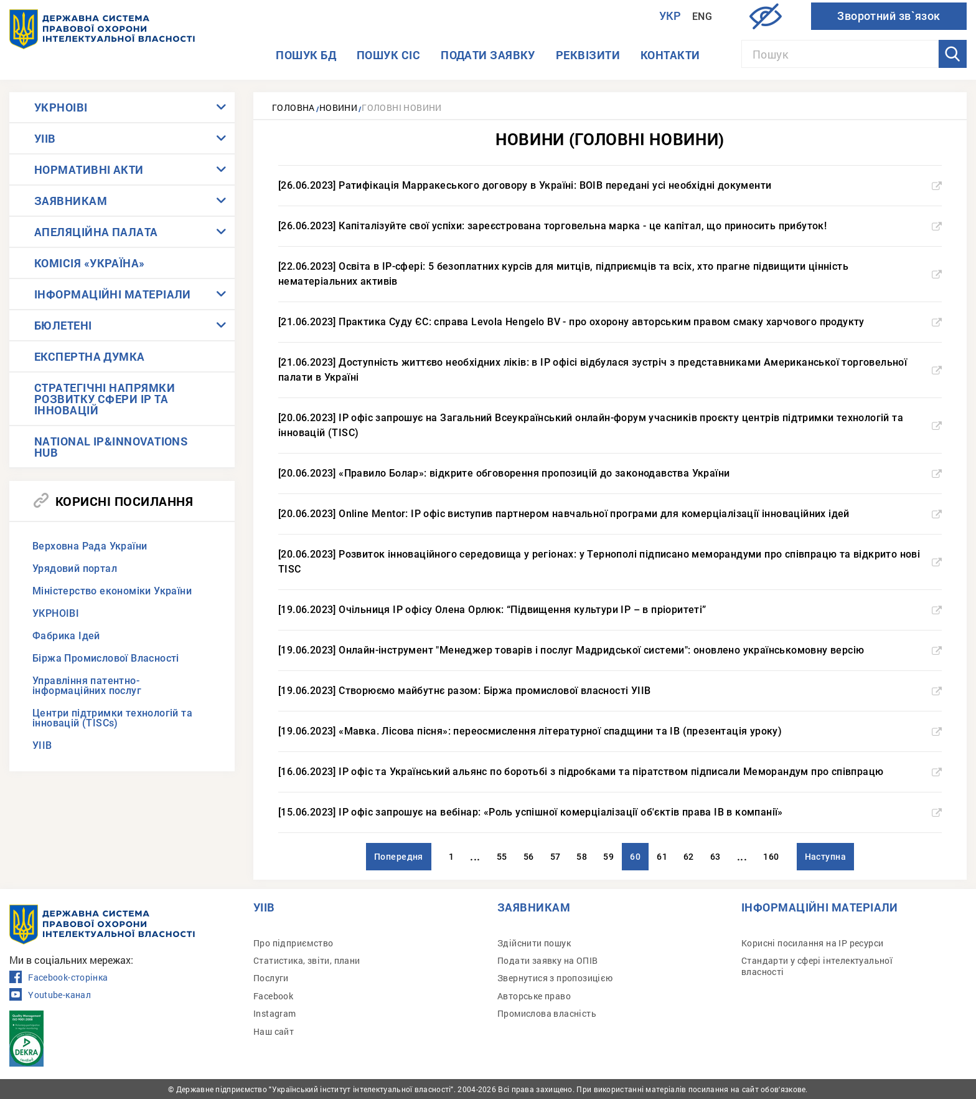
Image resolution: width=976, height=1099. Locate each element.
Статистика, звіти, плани (306, 960)
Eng (702, 16)
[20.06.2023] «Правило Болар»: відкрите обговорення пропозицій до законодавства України (610, 473)
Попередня (398, 857)
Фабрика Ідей (66, 636)
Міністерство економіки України (112, 591)
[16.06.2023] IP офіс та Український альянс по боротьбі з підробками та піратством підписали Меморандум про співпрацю (610, 772)
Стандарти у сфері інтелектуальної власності (817, 966)
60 (635, 857)
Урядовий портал (74, 568)
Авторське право (534, 996)
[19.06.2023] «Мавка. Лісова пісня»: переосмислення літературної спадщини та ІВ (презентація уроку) (610, 731)
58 (581, 857)
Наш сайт (273, 1031)
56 (528, 857)
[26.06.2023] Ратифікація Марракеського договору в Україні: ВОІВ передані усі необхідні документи (610, 185)
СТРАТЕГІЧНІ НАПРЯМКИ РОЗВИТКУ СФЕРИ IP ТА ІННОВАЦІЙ (104, 398)
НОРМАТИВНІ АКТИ (89, 169)
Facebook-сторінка (58, 977)
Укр (670, 15)
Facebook (273, 996)
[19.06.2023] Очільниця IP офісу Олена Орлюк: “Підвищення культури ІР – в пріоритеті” (610, 610)
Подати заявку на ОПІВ (547, 960)
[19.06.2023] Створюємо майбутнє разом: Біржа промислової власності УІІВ (610, 691)
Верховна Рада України (89, 546)
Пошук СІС (388, 54)
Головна (293, 107)
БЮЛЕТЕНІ (63, 325)
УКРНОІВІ (61, 107)
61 (662, 857)
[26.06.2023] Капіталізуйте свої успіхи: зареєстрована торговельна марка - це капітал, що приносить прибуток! (610, 226)
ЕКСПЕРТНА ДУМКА (89, 356)
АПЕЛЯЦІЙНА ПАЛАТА (96, 231)
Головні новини (402, 107)
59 (608, 857)
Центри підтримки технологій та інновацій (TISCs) (112, 718)
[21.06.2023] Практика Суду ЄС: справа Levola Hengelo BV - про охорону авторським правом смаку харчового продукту (610, 322)
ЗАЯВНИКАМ (70, 200)
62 (688, 857)
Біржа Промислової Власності (105, 658)
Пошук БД (306, 54)
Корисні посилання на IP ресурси (812, 943)
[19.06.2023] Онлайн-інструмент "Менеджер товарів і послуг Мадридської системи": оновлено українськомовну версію (610, 650)
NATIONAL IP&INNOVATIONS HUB (110, 447)
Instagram (274, 1013)
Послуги (271, 978)
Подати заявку (488, 54)
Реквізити (588, 54)
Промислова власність (546, 1013)
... (475, 856)
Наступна (826, 857)
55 (502, 857)
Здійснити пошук (534, 943)
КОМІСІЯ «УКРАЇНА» (89, 262)
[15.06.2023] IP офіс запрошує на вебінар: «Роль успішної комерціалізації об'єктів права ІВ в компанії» (610, 812)
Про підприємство (293, 943)
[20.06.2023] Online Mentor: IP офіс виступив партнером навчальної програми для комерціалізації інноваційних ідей (610, 514)
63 (715, 857)
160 (771, 857)
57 (555, 857)
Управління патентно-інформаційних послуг (86, 686)
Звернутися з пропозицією (555, 978)
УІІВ (45, 138)
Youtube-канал (50, 995)
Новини (338, 107)
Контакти (670, 54)
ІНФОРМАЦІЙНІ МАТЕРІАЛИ (112, 294)
